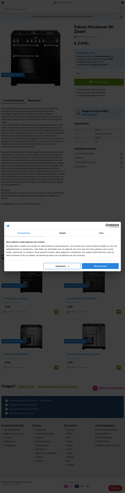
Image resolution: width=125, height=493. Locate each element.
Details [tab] (62, 233)
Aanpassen (62, 266)
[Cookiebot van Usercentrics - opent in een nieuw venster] (107, 226)
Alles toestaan (100, 266)
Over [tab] (101, 233)
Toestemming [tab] (23, 233)
